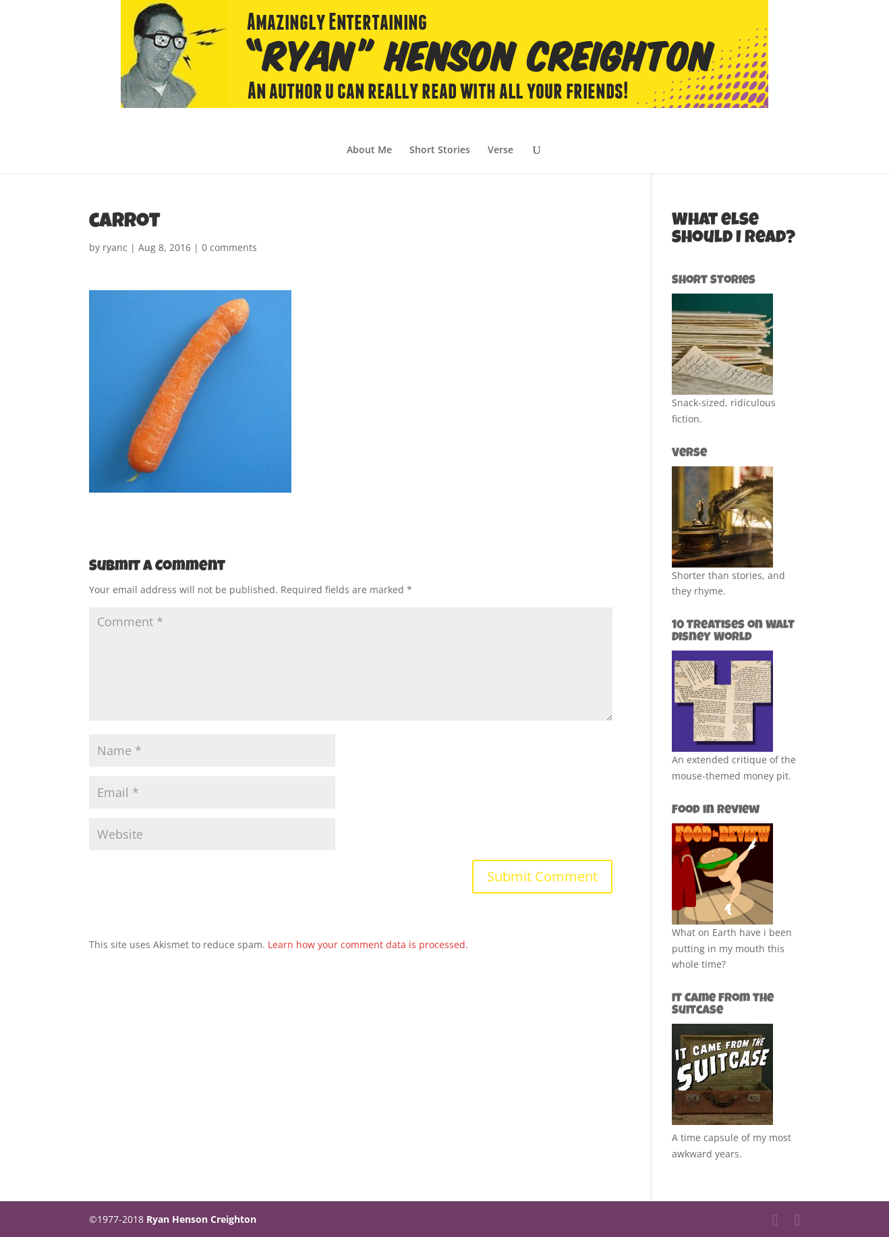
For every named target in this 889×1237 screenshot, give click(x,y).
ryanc (115, 247)
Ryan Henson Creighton (201, 1219)
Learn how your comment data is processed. (368, 944)
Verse (500, 150)
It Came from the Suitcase (723, 1005)
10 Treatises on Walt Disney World (733, 632)
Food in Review (715, 810)
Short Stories (439, 150)
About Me (369, 150)
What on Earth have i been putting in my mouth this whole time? (732, 948)
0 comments (229, 247)
